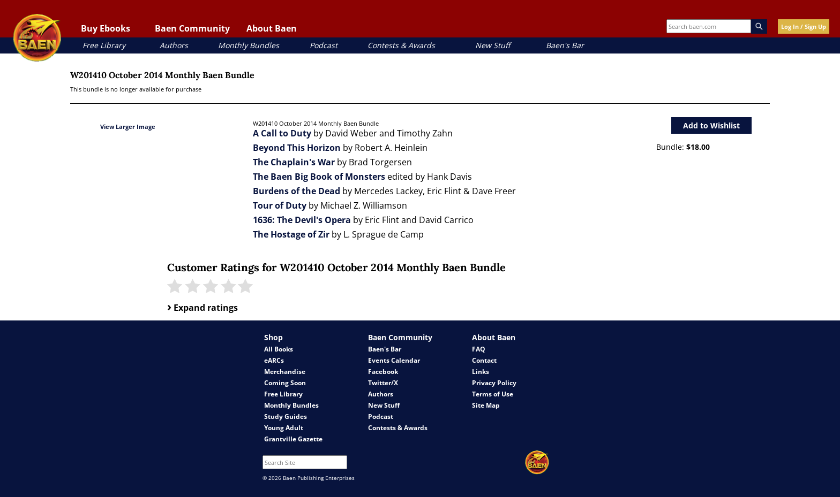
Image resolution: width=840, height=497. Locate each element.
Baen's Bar (565, 45)
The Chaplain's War (294, 162)
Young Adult (283, 427)
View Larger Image (127, 127)
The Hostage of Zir (291, 234)
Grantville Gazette (293, 439)
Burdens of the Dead (296, 191)
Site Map (486, 405)
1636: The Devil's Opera (302, 220)
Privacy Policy (494, 382)
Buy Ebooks (105, 28)
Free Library (103, 45)
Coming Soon (285, 382)
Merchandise (284, 371)
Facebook (383, 371)
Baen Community (192, 28)
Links (480, 371)
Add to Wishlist (711, 125)
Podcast (324, 45)
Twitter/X (383, 382)
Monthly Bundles (248, 45)
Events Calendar (394, 360)
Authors (174, 45)
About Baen (271, 28)
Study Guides (285, 416)
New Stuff (492, 45)
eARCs (274, 360)
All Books (278, 349)
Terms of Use (492, 394)
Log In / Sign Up (803, 26)
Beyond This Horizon (297, 148)
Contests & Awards (401, 45)
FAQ (478, 349)
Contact (484, 360)
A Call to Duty (282, 133)
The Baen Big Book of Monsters (319, 176)
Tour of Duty (279, 205)
